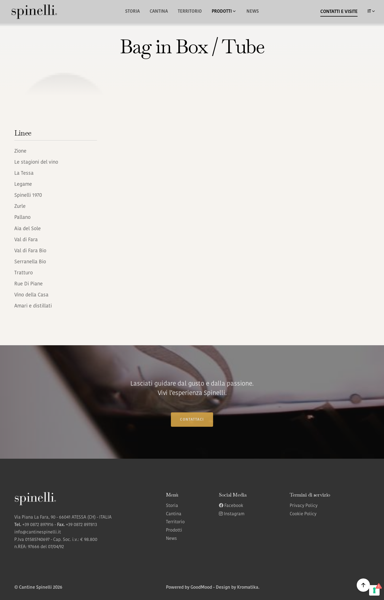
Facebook (231, 506)
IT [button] (371, 11)
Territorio (190, 11)
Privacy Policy (304, 506)
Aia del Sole (27, 229)
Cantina (159, 11)
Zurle (20, 206)
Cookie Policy (303, 514)
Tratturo (23, 273)
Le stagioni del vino (36, 162)
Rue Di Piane (28, 284)
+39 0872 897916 (37, 525)
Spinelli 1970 (28, 195)
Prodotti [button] (224, 11)
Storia (132, 11)
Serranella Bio (30, 262)
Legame (23, 184)
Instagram (232, 514)
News (252, 11)
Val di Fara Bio (30, 251)
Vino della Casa (31, 295)
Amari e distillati (33, 306)
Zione (20, 151)
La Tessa (24, 173)
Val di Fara (26, 240)
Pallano (22, 217)
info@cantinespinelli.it (37, 532)
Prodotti (174, 530)
